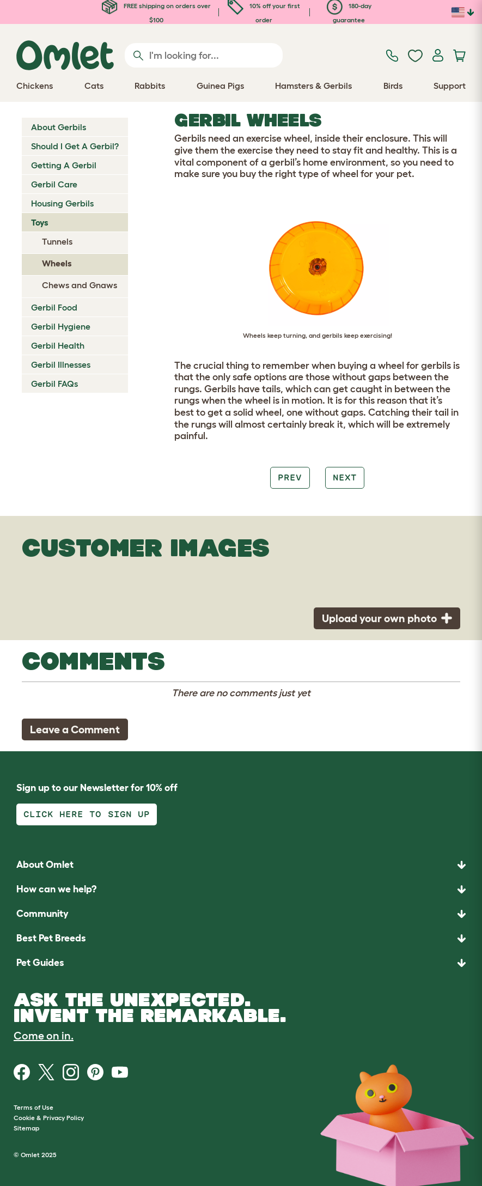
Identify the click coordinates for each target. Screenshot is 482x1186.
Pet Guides (40, 962)
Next (345, 477)
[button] (241, 963)
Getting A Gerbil (63, 165)
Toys (39, 222)
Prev (290, 477)
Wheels (57, 263)
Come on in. (44, 1036)
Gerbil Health (57, 345)
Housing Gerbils (62, 203)
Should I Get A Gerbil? (75, 146)
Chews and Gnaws (79, 285)
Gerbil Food (54, 307)
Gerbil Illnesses (60, 364)
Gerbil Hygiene (60, 326)
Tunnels (57, 241)
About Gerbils (58, 127)
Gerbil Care (54, 184)
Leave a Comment (75, 729)
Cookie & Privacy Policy (49, 1117)
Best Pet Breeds (51, 938)
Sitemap (26, 1128)
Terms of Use (33, 1107)
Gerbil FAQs (54, 383)
